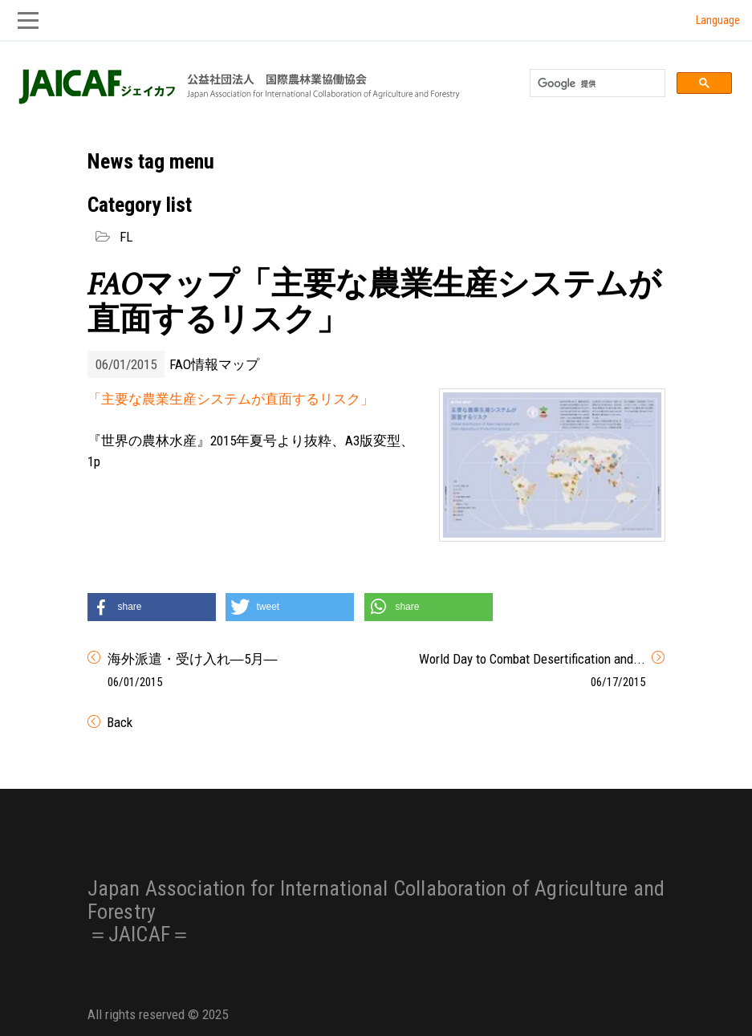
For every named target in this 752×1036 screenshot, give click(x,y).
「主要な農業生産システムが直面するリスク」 (230, 399)
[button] (151, 607)
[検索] (596, 83)
